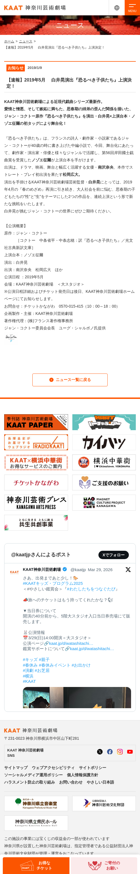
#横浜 (28, 676)
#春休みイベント (55, 665)
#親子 (44, 659)
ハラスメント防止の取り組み (29, 782)
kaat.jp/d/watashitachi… (71, 643)
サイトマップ (16, 767)
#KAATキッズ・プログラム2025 (53, 583)
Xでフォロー (114, 555)
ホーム (9, 41)
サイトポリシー (92, 767)
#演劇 (28, 670)
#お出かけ (81, 665)
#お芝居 (42, 670)
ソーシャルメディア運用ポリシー (33, 775)
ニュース (25, 41)
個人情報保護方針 (82, 775)
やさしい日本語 (100, 782)
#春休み (30, 665)
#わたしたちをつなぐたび (91, 588)
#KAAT (29, 681)
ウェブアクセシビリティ (53, 767)
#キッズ (30, 659)
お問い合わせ (71, 782)
